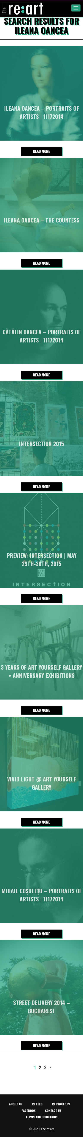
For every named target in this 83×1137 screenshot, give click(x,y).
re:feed (37, 1104)
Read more (41, 151)
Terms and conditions (42, 1117)
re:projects (61, 1104)
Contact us (53, 1110)
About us (15, 1104)
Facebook (29, 1110)
